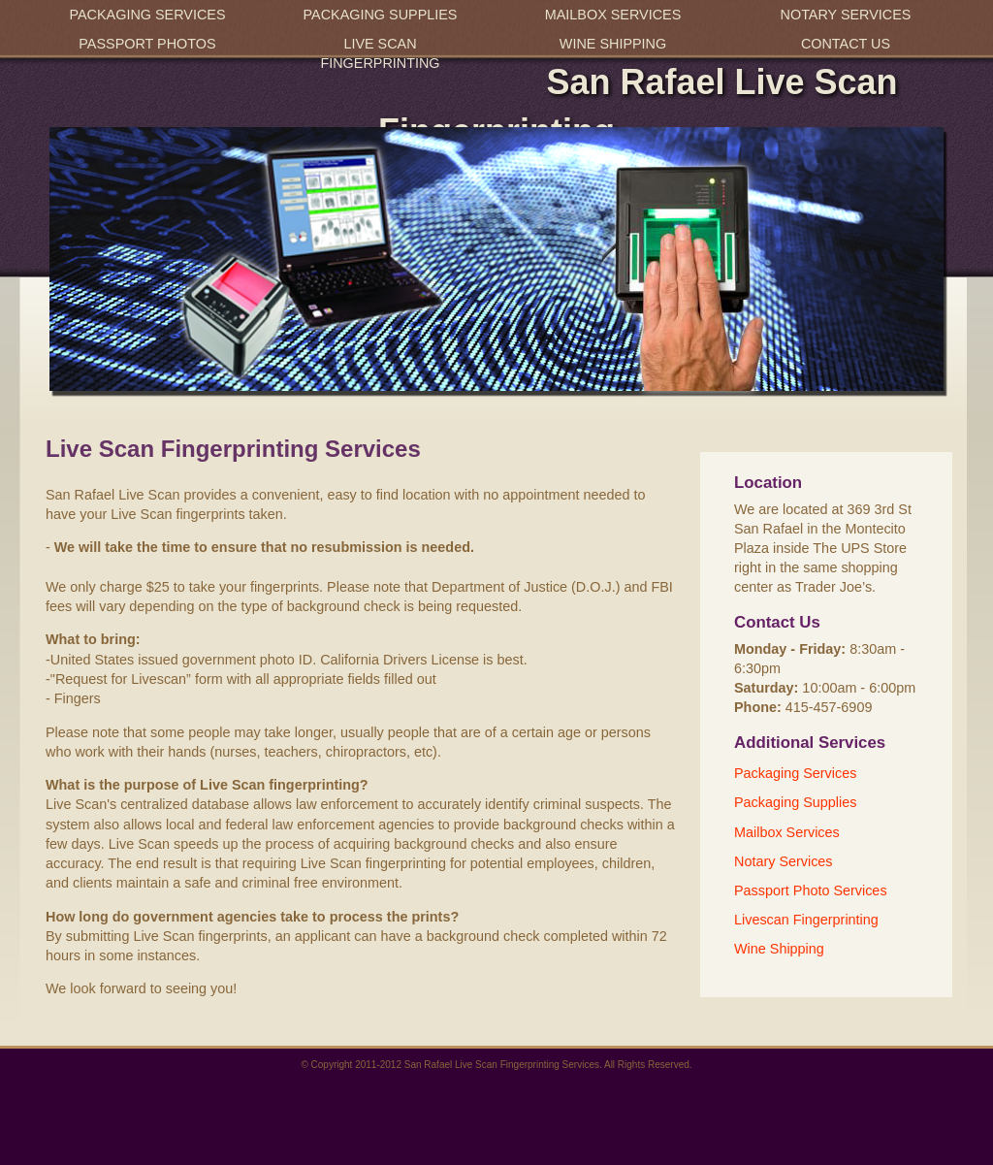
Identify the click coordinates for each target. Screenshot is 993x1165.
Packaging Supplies (381, 14)
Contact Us (845, 43)
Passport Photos (147, 43)
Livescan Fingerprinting (806, 919)
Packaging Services (147, 14)
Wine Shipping (613, 43)
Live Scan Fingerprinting (379, 53)
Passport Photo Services (810, 890)
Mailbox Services (613, 14)
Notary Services (846, 14)
